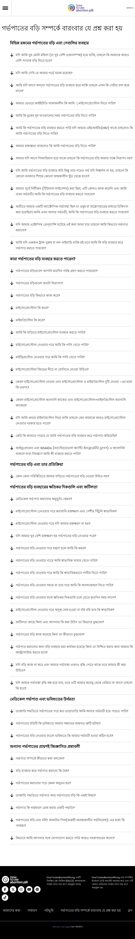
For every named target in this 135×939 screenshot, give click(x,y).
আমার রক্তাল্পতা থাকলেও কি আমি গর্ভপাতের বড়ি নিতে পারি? (56, 146)
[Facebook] (5, 889)
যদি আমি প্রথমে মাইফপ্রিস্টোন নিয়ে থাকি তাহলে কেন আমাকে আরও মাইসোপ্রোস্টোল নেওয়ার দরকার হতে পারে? (70, 420)
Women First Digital (61, 927)
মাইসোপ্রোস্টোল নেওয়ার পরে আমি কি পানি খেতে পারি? (52, 345)
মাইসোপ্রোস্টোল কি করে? (32, 308)
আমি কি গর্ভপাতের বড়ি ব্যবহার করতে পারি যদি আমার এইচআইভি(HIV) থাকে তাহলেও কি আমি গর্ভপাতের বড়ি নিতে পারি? (74, 131)
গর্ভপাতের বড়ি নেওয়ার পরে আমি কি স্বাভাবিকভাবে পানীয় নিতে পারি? (61, 573)
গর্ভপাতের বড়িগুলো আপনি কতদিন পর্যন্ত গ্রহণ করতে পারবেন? (57, 271)
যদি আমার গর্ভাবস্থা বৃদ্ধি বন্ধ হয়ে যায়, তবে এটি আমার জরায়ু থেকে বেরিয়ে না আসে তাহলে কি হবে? (74, 685)
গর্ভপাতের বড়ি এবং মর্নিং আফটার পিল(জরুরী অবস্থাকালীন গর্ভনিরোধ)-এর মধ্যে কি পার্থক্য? (70, 823)
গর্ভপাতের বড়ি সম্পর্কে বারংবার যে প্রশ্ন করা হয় (91, 910)
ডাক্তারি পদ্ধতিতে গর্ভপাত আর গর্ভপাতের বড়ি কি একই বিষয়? (56, 795)
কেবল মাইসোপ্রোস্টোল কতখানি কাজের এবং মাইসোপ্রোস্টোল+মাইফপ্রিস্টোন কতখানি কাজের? (71, 402)
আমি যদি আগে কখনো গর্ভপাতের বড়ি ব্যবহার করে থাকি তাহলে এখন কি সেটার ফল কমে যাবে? (72, 88)
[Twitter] (13, 889)
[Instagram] (21, 889)
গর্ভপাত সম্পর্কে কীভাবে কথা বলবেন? (40, 758)
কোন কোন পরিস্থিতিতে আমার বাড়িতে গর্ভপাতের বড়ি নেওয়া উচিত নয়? (62, 476)
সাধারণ (32, 910)
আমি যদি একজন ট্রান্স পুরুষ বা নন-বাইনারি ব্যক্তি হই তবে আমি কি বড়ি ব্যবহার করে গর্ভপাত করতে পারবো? (69, 245)
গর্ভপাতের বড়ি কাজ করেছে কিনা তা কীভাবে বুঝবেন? (50, 634)
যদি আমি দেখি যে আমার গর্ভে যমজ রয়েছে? (44, 73)
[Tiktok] (5, 897)
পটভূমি (48, 910)
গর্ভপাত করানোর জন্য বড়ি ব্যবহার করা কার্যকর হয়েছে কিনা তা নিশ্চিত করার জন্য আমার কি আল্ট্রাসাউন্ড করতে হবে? (74, 649)
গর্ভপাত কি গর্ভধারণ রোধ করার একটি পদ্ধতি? (45, 807)
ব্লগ (130, 910)
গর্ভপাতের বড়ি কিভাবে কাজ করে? (38, 295)
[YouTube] (29, 889)
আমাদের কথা (11, 910)
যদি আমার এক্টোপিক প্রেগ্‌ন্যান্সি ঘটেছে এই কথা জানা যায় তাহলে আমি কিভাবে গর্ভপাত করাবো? (72, 227)
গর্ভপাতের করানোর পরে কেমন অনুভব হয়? (43, 783)
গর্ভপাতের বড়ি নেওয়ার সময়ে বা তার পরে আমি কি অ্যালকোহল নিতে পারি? (64, 585)
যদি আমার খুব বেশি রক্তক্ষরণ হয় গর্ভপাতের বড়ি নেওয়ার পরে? (56, 536)
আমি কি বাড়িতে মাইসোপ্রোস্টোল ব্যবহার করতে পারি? (50, 332)
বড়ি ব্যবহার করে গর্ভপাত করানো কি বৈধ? (42, 770)
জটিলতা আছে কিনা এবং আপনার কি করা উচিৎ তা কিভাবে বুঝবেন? (60, 622)
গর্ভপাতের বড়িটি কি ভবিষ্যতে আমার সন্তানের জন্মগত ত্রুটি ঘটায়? (58, 723)
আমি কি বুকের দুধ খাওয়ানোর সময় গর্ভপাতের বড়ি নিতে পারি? (56, 115)
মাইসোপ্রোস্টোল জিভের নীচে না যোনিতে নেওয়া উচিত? (52, 369)
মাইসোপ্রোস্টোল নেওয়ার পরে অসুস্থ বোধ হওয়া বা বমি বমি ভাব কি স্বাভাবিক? (65, 610)
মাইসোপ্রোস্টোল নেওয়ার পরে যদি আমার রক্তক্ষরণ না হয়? (53, 523)
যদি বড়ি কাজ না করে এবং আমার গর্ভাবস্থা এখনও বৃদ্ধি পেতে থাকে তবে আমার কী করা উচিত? (71, 667)
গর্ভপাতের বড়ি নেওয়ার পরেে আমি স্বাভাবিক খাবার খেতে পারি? (57, 560)
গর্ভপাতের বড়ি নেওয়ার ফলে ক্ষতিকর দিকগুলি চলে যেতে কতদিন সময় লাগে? (66, 597)
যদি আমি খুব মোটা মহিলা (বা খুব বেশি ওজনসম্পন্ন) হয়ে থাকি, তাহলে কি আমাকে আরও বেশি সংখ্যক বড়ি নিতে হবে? (72, 58)
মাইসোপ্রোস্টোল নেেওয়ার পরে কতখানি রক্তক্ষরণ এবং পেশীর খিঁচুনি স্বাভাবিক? (66, 511)
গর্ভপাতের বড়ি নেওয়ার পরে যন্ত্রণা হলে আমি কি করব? (51, 548)
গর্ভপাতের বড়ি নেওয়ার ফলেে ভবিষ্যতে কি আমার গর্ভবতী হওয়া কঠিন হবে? (64, 735)
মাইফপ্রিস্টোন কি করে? (30, 320)
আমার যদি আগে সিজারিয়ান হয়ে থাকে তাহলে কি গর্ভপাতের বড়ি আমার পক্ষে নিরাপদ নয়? (74, 158)
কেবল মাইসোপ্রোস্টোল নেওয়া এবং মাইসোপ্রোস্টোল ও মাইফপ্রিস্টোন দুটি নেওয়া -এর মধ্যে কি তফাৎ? (74, 384)
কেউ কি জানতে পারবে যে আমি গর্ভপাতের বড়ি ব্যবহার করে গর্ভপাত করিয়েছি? (66, 435)
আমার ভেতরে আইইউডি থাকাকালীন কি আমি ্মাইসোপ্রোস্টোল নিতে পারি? (66, 103)
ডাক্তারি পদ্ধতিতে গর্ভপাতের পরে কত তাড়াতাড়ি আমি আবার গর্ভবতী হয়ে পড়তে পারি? (72, 711)
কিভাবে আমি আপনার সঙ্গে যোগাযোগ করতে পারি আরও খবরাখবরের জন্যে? (65, 838)
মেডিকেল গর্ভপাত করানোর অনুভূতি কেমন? (44, 499)
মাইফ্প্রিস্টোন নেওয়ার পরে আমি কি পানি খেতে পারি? (50, 357)
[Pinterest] (37, 889)
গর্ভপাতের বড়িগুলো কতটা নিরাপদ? (39, 283)
